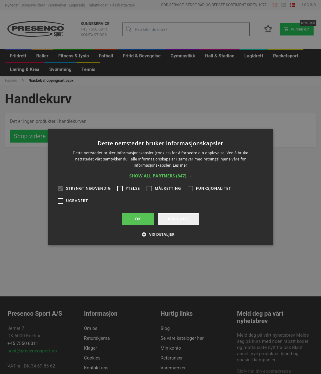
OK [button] (138, 219)
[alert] (160, 187)
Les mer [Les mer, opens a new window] (180, 165)
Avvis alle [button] (178, 219)
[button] (160, 176)
